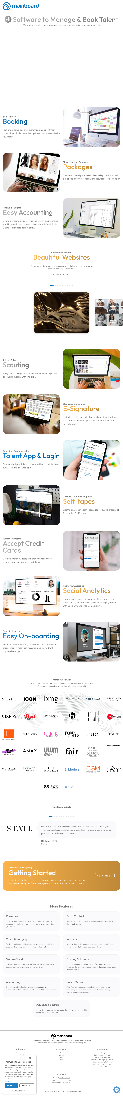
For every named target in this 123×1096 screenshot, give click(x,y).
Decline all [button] (26, 1085)
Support (61, 1057)
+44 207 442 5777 (64, 1083)
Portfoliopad (20, 1053)
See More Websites (61, 274)
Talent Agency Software (102, 1055)
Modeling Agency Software (102, 1064)
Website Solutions (20, 1055)
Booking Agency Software (102, 1062)
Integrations (102, 1066)
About (61, 1053)
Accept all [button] (11, 1085)
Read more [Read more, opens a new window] (8, 1081)
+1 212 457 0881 (64, 1078)
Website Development (102, 1057)
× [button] (33, 1058)
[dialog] (19, 1074)
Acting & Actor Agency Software (102, 1060)
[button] (52, 285)
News (61, 1060)
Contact (61, 1055)
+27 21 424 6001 (65, 1080)
